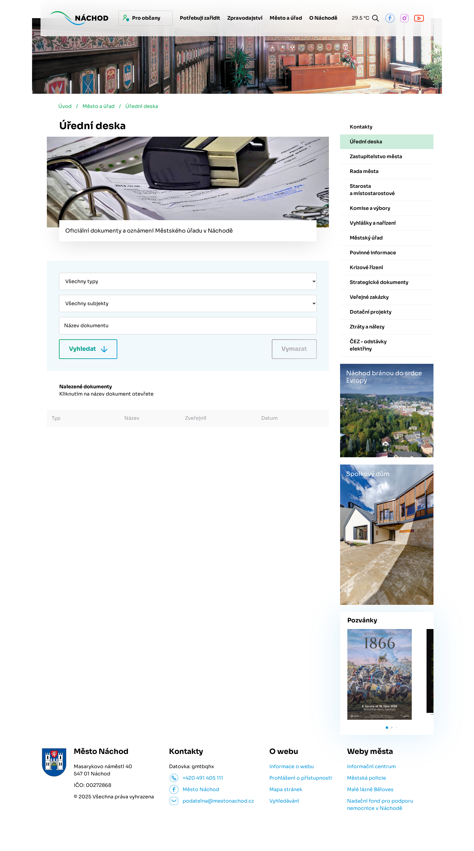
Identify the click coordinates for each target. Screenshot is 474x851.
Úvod (66, 107)
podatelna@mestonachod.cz (218, 801)
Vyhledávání (284, 801)
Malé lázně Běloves (370, 790)
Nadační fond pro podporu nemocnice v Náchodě (380, 805)
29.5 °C (359, 18)
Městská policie (366, 778)
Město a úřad (100, 107)
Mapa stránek (285, 790)
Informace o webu (291, 767)
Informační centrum (371, 767)
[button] (387, 728)
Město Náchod (201, 790)
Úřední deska (144, 107)
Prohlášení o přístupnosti (300, 778)
